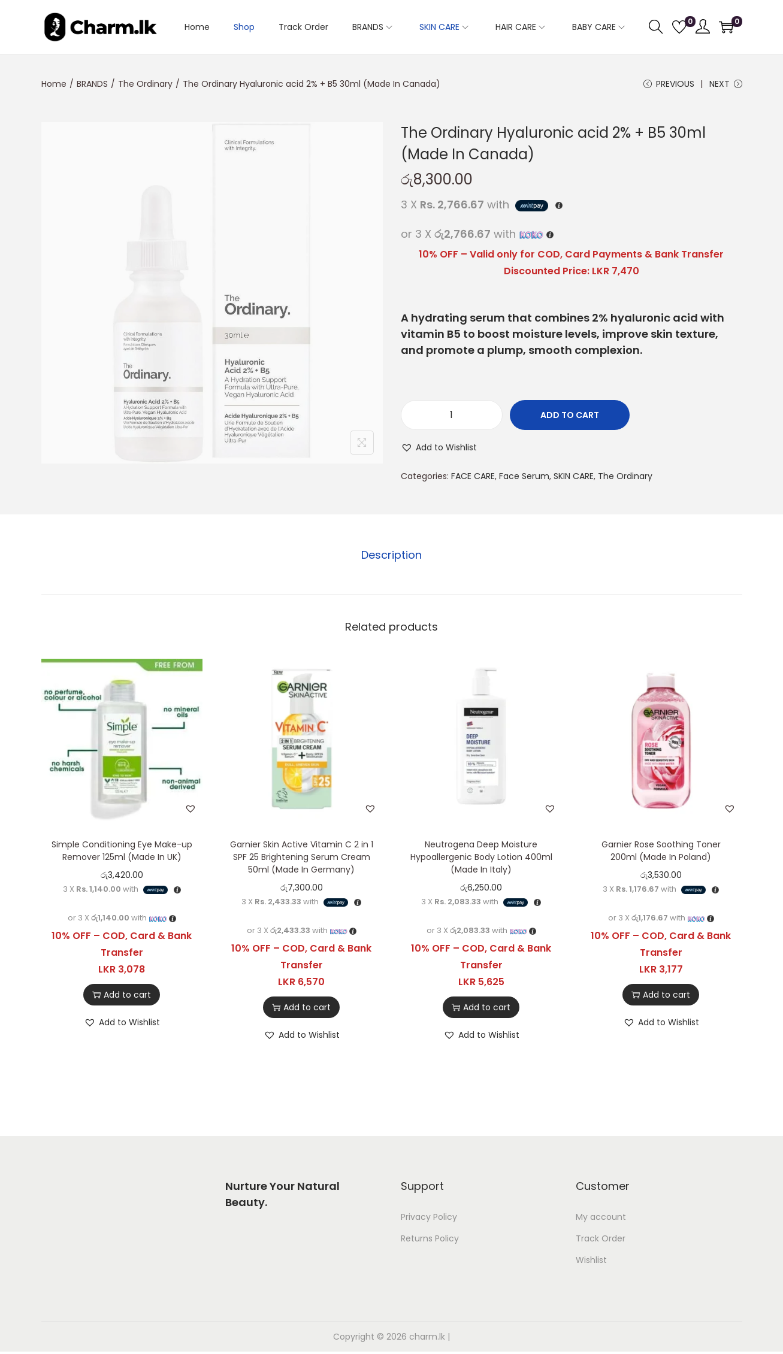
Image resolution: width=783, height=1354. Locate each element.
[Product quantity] (451, 415)
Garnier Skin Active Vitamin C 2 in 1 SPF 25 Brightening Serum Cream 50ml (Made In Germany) (301, 857)
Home (53, 84)
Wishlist (591, 1260)
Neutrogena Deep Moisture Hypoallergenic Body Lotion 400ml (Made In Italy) (481, 857)
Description (391, 554)
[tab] (391, 555)
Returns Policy (430, 1238)
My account (601, 1217)
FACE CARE (473, 476)
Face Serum (524, 476)
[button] (439, 447)
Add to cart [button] (121, 995)
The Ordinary (145, 84)
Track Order (600, 1238)
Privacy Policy (429, 1217)
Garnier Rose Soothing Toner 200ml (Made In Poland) (661, 850)
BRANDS (92, 84)
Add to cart (569, 415)
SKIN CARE (574, 476)
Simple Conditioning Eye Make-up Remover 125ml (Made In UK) (122, 850)
